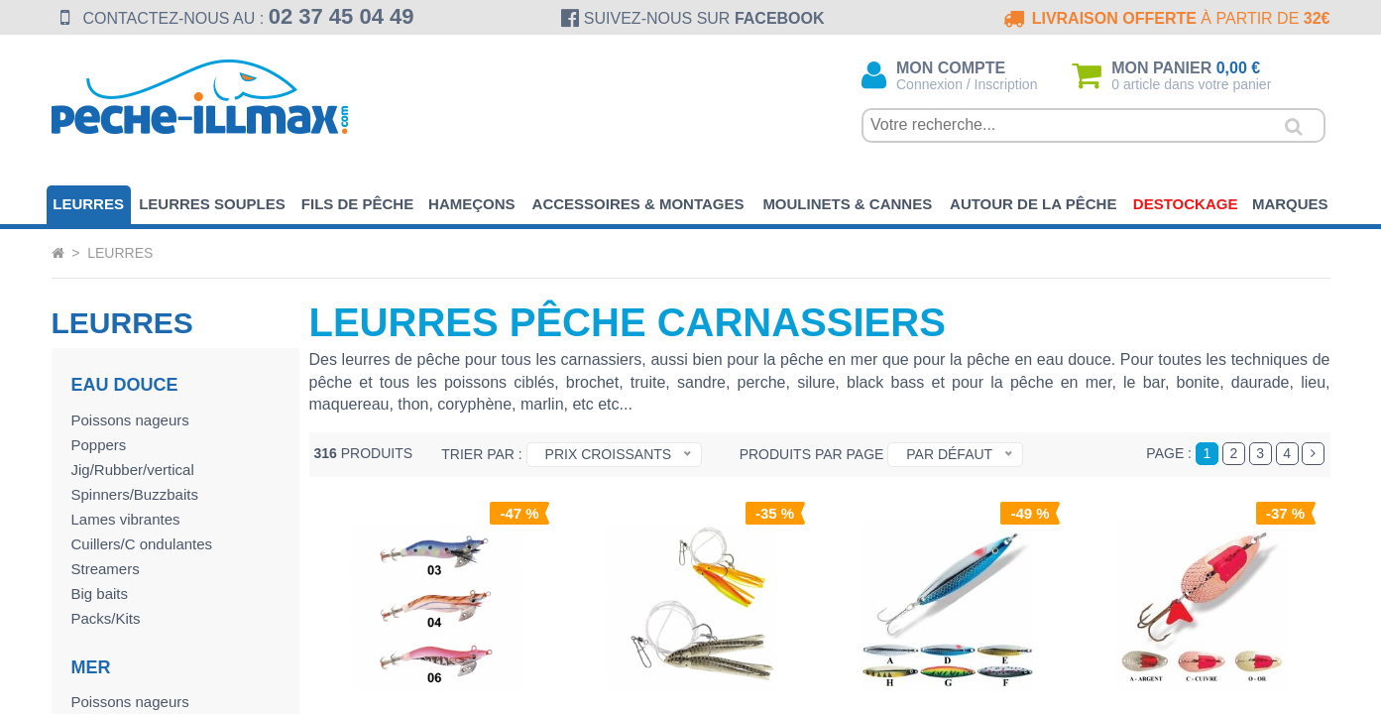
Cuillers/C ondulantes (142, 544)
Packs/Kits (106, 618)
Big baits (100, 593)
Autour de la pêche (1033, 203)
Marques (1290, 203)
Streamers (105, 568)
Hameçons (472, 203)
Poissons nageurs (130, 420)
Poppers (99, 444)
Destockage (1185, 203)
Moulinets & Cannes (847, 203)
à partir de (1165, 18)
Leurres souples (212, 203)
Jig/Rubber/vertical (132, 469)
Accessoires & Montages (638, 203)
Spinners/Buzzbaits (134, 494)
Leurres (88, 203)
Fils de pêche (357, 203)
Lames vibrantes (125, 519)
